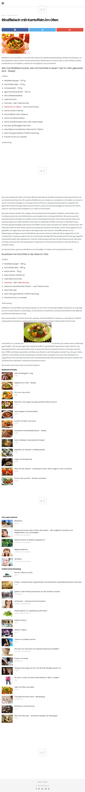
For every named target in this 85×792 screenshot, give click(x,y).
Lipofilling (17, 559)
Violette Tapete (20, 630)
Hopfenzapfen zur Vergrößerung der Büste (30, 611)
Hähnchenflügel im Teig (23, 373)
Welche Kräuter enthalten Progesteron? (29, 540)
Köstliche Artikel (12, 15)
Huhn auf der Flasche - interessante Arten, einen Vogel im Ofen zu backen (43, 469)
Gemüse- (8, 282)
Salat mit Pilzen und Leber (24, 687)
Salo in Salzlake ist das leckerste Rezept (29, 440)
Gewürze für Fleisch (12, 107)
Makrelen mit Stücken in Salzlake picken (29, 450)
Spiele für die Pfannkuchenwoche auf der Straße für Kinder (37, 591)
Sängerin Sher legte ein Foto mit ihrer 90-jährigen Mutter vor (37, 668)
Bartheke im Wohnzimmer (24, 706)
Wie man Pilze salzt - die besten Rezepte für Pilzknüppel (35, 716)
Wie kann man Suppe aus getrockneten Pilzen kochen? (35, 402)
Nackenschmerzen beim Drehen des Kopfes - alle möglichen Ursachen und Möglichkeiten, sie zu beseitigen (43, 531)
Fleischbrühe (23, 282)
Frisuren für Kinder (21, 658)
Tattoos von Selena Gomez (25, 639)
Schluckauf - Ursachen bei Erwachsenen (30, 601)
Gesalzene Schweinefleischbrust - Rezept (30, 430)
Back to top (42, 782)
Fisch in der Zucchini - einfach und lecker (30, 478)
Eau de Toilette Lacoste (23, 572)
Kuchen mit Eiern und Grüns (25, 421)
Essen (3, 15)
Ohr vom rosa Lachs (22, 392)
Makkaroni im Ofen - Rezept (25, 383)
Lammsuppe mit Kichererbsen (26, 411)
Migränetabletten (21, 549)
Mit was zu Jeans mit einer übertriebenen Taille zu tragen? (36, 677)
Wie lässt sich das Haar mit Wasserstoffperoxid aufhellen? (36, 649)
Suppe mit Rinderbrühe (23, 459)
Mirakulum (18, 521)
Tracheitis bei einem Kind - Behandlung (29, 697)
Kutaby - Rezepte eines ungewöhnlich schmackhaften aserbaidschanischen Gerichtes (48, 582)
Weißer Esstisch (20, 620)
